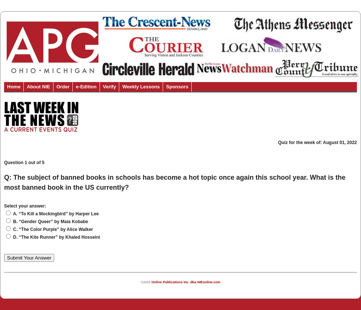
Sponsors (177, 86)
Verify (109, 86)
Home (13, 86)
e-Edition (86, 86)
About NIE (38, 86)
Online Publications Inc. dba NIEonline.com (186, 282)
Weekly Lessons (141, 86)
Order (62, 86)
